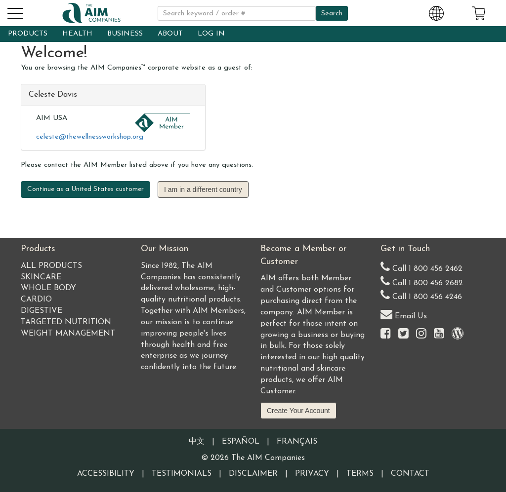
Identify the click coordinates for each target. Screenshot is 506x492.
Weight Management (68, 334)
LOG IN (211, 34)
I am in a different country (203, 189)
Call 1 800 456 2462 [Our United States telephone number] (421, 267)
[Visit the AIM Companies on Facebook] (385, 334)
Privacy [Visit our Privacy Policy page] (312, 474)
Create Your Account (298, 411)
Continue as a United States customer (85, 189)
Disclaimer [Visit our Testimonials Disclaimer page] (253, 474)
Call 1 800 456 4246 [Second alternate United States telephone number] (421, 295)
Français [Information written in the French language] (297, 442)
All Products (51, 266)
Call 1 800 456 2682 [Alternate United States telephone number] (421, 281)
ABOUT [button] (170, 34)
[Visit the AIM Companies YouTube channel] (439, 334)
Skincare (41, 277)
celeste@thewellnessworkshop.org (89, 137)
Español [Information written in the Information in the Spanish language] (240, 442)
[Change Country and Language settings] (436, 12)
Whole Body (48, 288)
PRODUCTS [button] (27, 34)
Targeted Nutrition (66, 322)
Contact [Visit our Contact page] (410, 474)
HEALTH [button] (77, 34)
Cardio (36, 299)
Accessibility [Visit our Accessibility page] (105, 474)
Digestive (41, 311)
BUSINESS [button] (125, 34)
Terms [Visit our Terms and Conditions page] (360, 474)
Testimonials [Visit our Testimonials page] (181, 474)
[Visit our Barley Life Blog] (458, 334)
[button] (14, 11)
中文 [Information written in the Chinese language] (197, 442)
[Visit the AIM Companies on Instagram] (421, 334)
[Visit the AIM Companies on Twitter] (403, 334)
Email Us (403, 314)
